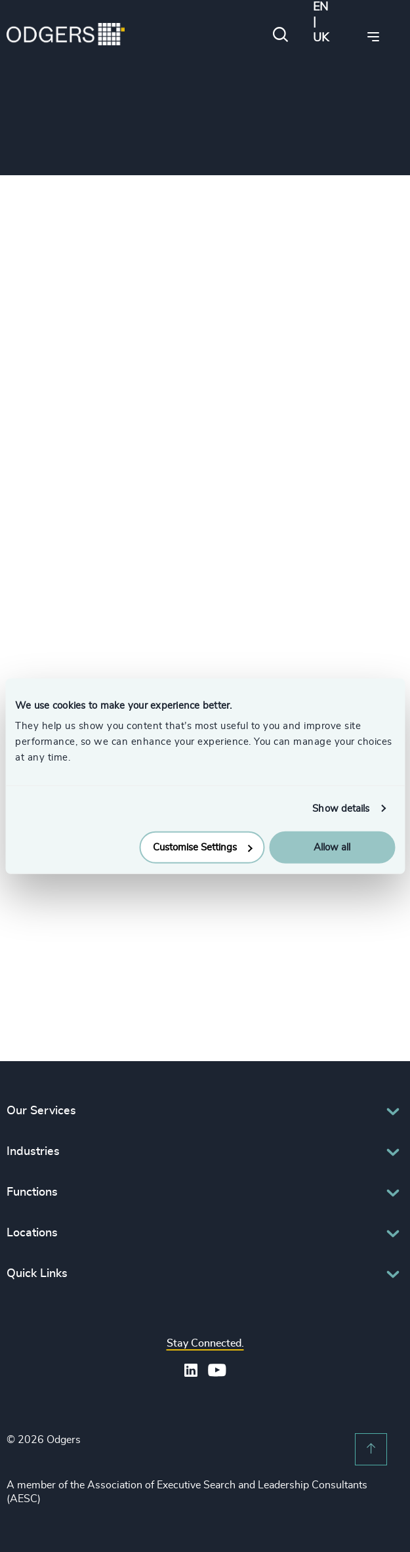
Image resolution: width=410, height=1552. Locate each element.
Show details (340, 808)
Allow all (332, 847)
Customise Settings (203, 847)
